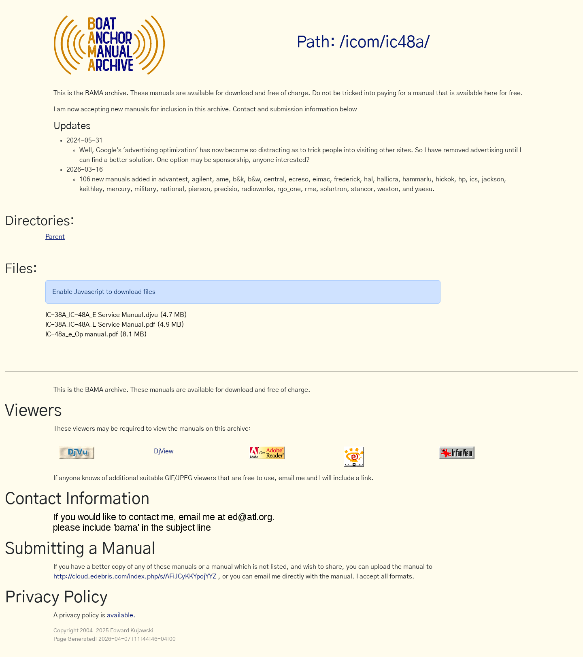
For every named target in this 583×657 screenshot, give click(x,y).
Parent (55, 237)
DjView (163, 451)
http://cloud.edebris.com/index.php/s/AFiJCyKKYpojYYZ (135, 576)
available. (121, 615)
